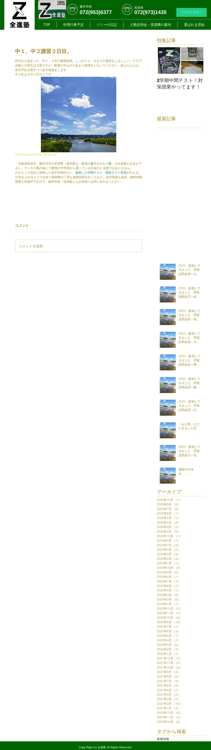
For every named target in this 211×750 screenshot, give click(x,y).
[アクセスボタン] (191, 12)
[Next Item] (197, 60)
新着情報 (163, 739)
